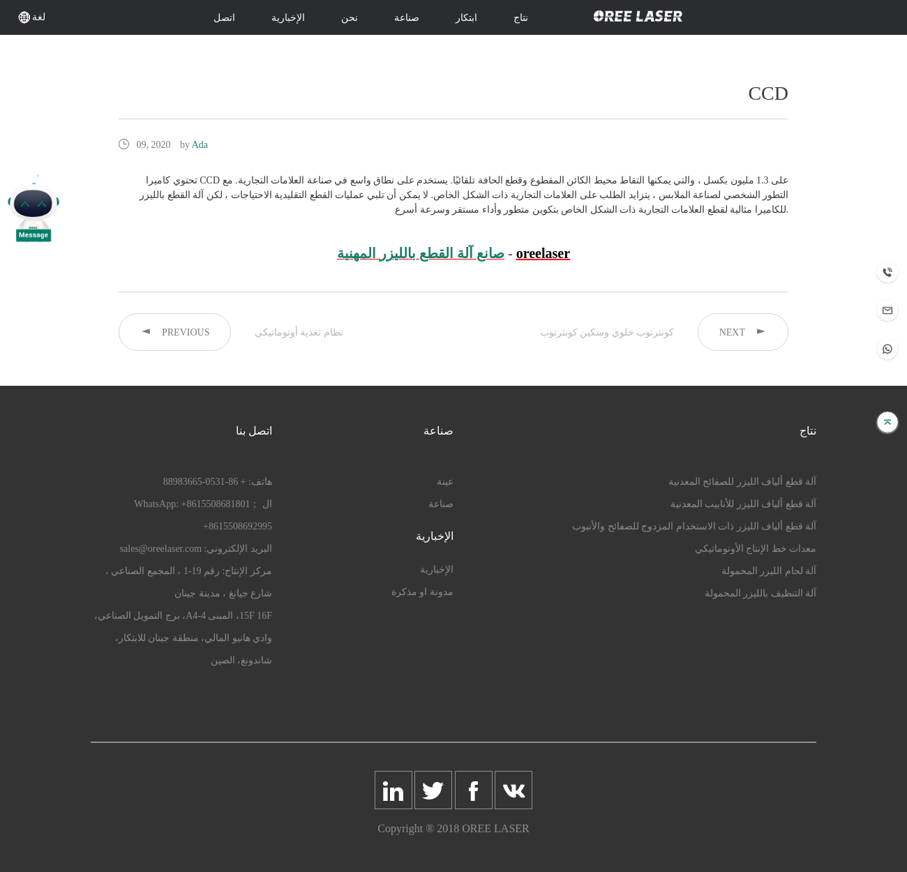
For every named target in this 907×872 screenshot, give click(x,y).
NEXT (743, 331)
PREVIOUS (174, 331)
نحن (349, 18)
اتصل (224, 18)
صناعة (406, 18)
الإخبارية (288, 18)
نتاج (521, 18)
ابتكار (466, 18)
